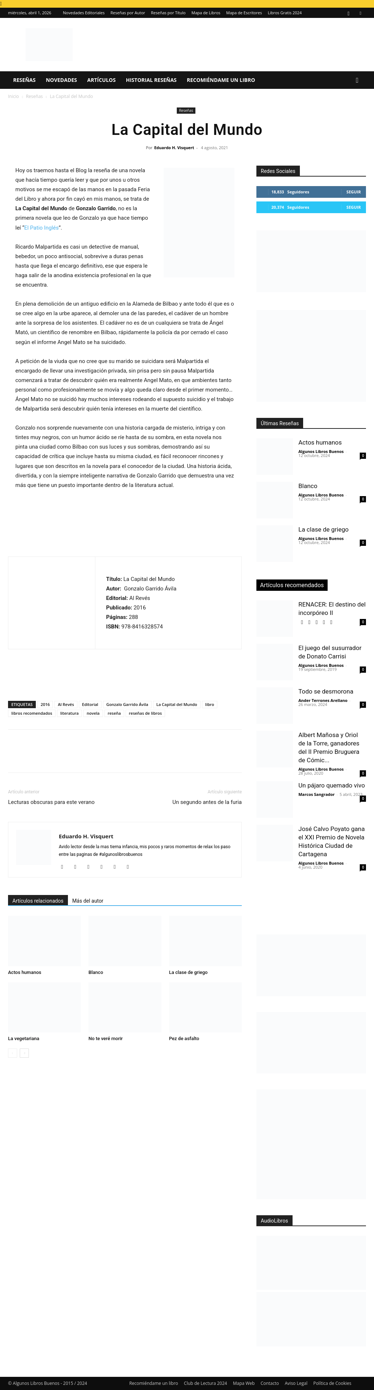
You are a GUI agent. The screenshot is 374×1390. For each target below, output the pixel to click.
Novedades (61, 79)
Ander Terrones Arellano (322, 700)
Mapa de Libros (205, 12)
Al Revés (66, 704)
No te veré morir (105, 1038)
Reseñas (24, 79)
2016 (45, 704)
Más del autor (87, 901)
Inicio (13, 96)
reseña (114, 713)
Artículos (101, 79)
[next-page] (24, 1053)
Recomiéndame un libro (221, 79)
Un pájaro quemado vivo (331, 785)
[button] (357, 80)
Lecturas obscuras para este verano (51, 802)
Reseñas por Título (168, 12)
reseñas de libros (145, 713)
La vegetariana (23, 1038)
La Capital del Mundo (176, 704)
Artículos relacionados (38, 901)
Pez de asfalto (184, 1038)
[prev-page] (12, 1053)
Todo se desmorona (325, 691)
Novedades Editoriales (83, 12)
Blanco (95, 972)
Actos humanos (24, 972)
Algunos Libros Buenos (321, 451)
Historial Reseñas (151, 79)
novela (93, 713)
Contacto (269, 1383)
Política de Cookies (332, 1383)
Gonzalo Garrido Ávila (127, 704)
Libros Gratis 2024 (285, 12)
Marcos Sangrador (316, 794)
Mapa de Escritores (244, 12)
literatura (69, 713)
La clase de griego (188, 972)
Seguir (354, 191)
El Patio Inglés (41, 227)
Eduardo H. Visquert (174, 147)
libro (209, 704)
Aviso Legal (296, 1383)
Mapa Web (244, 1383)
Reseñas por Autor (128, 12)
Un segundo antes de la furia (207, 802)
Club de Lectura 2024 (205, 1383)
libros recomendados (31, 713)
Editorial (90, 704)
